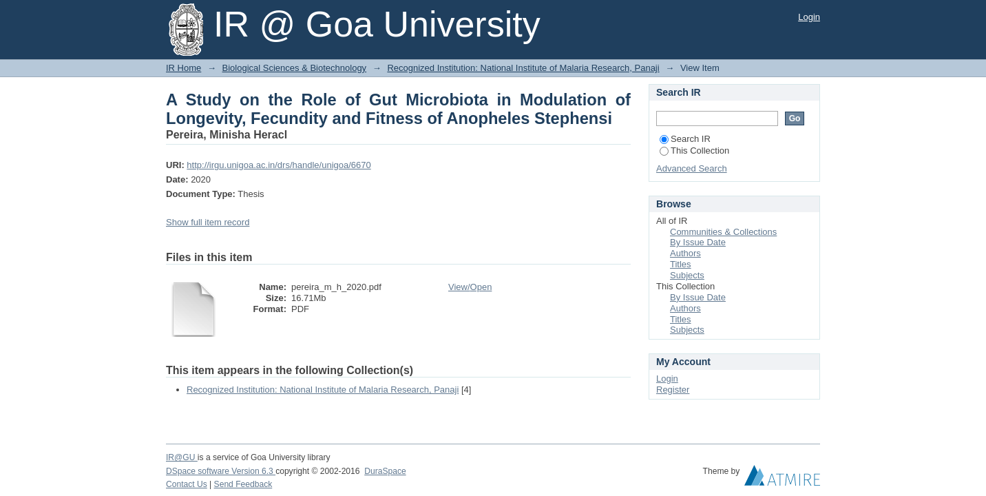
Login (809, 17)
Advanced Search (691, 168)
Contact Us (186, 484)
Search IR (685, 139)
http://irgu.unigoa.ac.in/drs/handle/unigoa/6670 (278, 165)
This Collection (694, 150)
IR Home (183, 68)
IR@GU (182, 457)
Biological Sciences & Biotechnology (294, 68)
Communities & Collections (723, 232)
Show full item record (207, 222)
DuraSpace (385, 471)
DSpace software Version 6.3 (220, 471)
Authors (685, 253)
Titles (680, 264)
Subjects (687, 275)
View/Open (470, 287)
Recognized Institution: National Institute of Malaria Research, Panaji (523, 68)
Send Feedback (243, 484)
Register (672, 389)
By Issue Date (698, 242)
